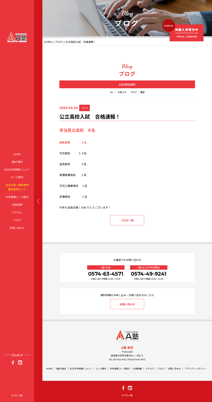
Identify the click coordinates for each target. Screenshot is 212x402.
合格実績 (17, 204)
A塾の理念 (17, 161)
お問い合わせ (17, 227)
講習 (142, 92)
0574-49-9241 (148, 274)
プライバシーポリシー (196, 368)
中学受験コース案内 (17, 197)
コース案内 (17, 177)
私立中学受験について (17, 169)
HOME (17, 154)
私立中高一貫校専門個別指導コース (17, 187)
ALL (112, 92)
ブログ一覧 (127, 220)
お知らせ (122, 92)
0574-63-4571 (105, 274)
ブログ (17, 220)
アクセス (17, 212)
